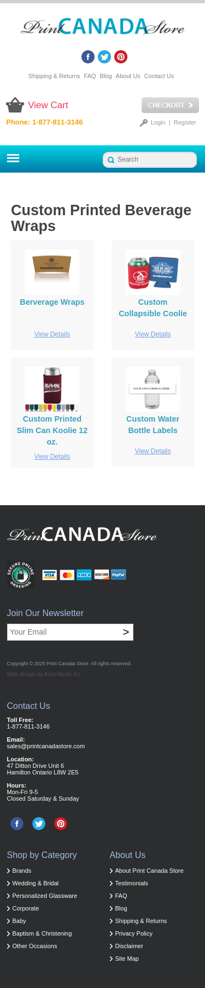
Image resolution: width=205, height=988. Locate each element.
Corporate (26, 908)
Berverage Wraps (52, 302)
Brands (22, 870)
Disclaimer (129, 946)
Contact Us (159, 76)
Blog (106, 76)
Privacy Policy (134, 933)
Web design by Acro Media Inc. (45, 674)
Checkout (170, 105)
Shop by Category (42, 855)
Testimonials (132, 883)
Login (158, 122)
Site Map (127, 958)
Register (185, 122)
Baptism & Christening (42, 933)
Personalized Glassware (45, 895)
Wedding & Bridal (36, 883)
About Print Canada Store (149, 870)
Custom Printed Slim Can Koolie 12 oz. (52, 430)
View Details (52, 334)
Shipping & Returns (54, 76)
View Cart (48, 105)
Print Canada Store (67, 663)
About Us (128, 76)
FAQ (90, 76)
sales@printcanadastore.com (46, 746)
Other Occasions (35, 946)
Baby (19, 921)
